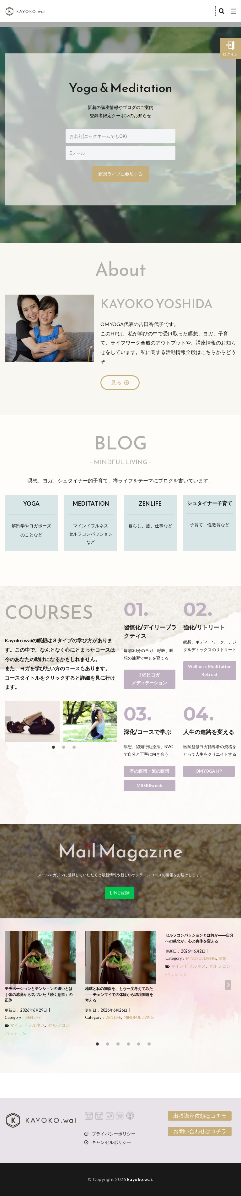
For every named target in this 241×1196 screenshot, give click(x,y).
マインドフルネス (27, 1025)
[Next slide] (114, 721)
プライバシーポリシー (114, 1133)
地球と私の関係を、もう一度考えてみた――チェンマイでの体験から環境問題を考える (119, 994)
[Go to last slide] (8, 721)
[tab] (53, 747)
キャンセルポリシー (111, 1142)
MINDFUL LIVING (139, 1017)
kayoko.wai (139, 1179)
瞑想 (222, 958)
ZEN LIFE (33, 1017)
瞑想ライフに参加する (120, 174)
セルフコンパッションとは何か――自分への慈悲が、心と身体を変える (199, 938)
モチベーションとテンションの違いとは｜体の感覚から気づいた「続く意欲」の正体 (38, 994)
